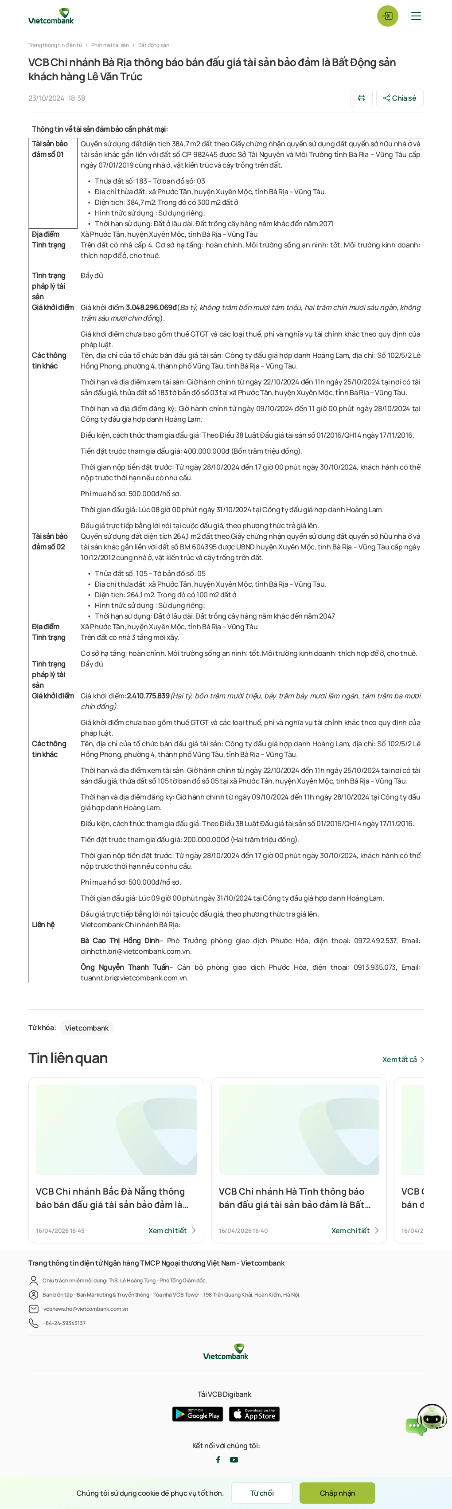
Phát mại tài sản (110, 45)
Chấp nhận (337, 1493)
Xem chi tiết (167, 1230)
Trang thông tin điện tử (55, 45)
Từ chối (261, 1493)
